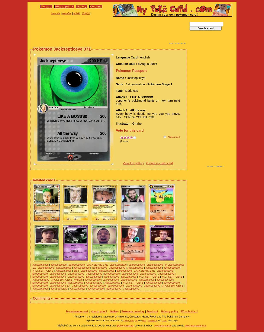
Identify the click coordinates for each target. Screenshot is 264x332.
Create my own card (159, 163)
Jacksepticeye (40, 264)
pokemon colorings (195, 325)
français (55, 13)
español (66, 13)
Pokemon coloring (133, 311)
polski (76, 13)
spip (144, 320)
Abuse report (174, 137)
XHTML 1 (152, 320)
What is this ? (189, 311)
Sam (76, 270)
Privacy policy (169, 311)
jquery (126, 320)
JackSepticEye (118, 264)
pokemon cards (162, 325)
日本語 (86, 13)
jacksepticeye (63, 267)
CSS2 (164, 320)
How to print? (64, 6)
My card (46, 6)
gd (136, 320)
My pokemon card (77, 311)
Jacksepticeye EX (60, 285)
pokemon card (125, 325)
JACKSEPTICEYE (97, 264)
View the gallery (133, 163)
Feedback (152, 311)
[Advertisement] (108, 31)
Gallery (81, 6)
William (78, 279)
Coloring (96, 6)
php (132, 320)
